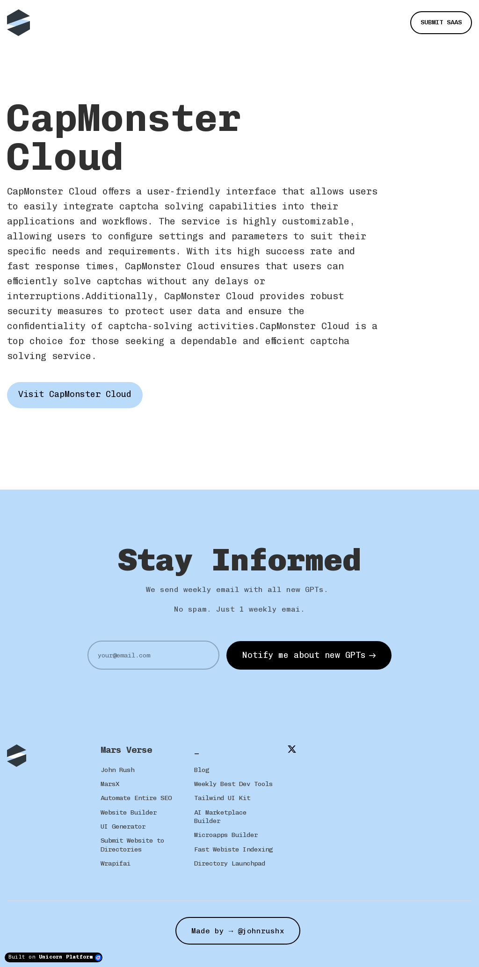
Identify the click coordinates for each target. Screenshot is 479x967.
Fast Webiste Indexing (233, 849)
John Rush (117, 770)
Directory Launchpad (229, 863)
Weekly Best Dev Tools (233, 784)
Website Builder (129, 812)
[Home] (21, 22)
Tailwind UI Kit (222, 798)
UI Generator (123, 826)
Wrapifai (116, 863)
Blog (201, 770)
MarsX (110, 784)
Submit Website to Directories (132, 845)
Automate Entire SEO (136, 798)
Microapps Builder (226, 835)
